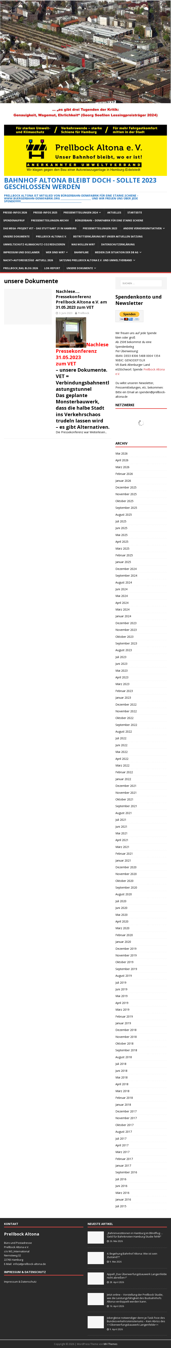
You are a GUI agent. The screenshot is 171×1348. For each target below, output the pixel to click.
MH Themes (110, 1344)
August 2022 (123, 731)
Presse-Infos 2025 (45, 212)
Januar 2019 (123, 1023)
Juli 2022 (120, 738)
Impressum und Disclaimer (21, 252)
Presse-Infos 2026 (15, 212)
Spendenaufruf (14, 220)
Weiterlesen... (98, 432)
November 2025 (126, 494)
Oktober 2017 (124, 1125)
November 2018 (126, 1037)
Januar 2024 (123, 616)
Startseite (134, 212)
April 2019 (121, 1003)
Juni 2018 (121, 1071)
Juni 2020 (121, 908)
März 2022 (122, 765)
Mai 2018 (121, 1077)
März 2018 (122, 1091)
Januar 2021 (123, 860)
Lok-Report (52, 268)
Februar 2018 (124, 1098)
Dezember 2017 (126, 1111)
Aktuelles (114, 212)
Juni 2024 (121, 589)
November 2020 (126, 874)
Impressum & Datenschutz (20, 1281)
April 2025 (121, 542)
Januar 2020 (123, 942)
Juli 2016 (120, 1179)
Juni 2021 (121, 826)
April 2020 (121, 921)
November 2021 (126, 793)
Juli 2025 (120, 521)
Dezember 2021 (126, 786)
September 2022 (126, 725)
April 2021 (121, 840)
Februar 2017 (124, 1159)
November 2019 (126, 955)
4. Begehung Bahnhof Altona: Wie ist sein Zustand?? (132, 1255)
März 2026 (122, 467)
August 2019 (123, 976)
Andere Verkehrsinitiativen (142, 228)
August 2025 (123, 514)
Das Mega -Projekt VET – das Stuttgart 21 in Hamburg (39, 228)
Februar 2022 (124, 772)
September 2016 (126, 1172)
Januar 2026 (123, 481)
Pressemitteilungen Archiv (50, 220)
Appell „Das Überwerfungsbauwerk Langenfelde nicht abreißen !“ (137, 1275)
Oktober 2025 (124, 501)
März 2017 (122, 1152)
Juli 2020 (120, 901)
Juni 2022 (121, 745)
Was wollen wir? (83, 244)
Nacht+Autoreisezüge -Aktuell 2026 (28, 260)
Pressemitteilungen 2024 (80, 212)
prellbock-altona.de (34, 1264)
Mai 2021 (121, 833)
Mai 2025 (121, 535)
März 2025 (122, 548)
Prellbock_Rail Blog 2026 (20, 268)
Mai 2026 (121, 453)
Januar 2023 (123, 697)
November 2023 (126, 630)
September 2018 (126, 1050)
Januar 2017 (123, 1165)
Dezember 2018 (126, 1030)
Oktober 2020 (124, 881)
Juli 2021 (120, 820)
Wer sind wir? (55, 252)
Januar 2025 (123, 562)
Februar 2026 (124, 474)
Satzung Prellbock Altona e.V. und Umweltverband (95, 260)
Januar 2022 (123, 779)
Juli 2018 (120, 1064)
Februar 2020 (124, 935)
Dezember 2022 (126, 704)
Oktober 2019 (124, 962)
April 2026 (121, 460)
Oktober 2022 (124, 718)
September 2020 (126, 887)
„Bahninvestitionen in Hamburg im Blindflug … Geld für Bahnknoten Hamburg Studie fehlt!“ (135, 1234)
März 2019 (122, 1009)
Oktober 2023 (124, 637)
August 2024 (123, 582)
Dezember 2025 (126, 487)
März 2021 (122, 847)
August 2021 (123, 813)
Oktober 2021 (124, 799)
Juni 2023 (121, 664)
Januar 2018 (123, 1105)
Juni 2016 (121, 1186)
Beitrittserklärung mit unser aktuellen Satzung (108, 236)
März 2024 (122, 609)
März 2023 (122, 684)
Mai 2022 (121, 752)
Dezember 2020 (126, 867)
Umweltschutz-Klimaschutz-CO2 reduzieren (34, 244)
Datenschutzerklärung (118, 244)
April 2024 (121, 603)
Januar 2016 (123, 1199)
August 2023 (123, 650)
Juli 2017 (120, 1138)
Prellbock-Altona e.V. (51, 236)
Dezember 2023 (126, 623)
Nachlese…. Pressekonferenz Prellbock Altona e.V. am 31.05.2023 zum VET (81, 299)
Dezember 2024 (126, 569)
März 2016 (122, 1193)
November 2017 (126, 1118)
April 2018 (121, 1084)
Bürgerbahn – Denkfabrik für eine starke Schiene (109, 220)
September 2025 (126, 508)
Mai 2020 (121, 915)
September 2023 (126, 643)
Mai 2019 (121, 996)
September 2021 (126, 806)
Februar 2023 (124, 691)
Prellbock (83, 313)
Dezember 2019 (126, 949)
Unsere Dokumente (16, 236)
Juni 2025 (121, 528)
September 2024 (126, 575)
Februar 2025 (124, 555)
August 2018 (123, 1057)
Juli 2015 (120, 1206)
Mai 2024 (121, 596)
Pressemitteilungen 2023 (100, 228)
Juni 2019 (121, 989)
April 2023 (121, 677)
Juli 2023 (120, 657)
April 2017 (121, 1145)
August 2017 (123, 1132)
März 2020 (122, 928)
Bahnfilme (81, 252)
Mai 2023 (121, 670)
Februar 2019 (124, 1016)
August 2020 (123, 894)
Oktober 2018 (124, 1043)
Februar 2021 (124, 853)
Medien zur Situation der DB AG (116, 252)
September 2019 (126, 969)
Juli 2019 (120, 982)
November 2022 (126, 711)
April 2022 (121, 759)
